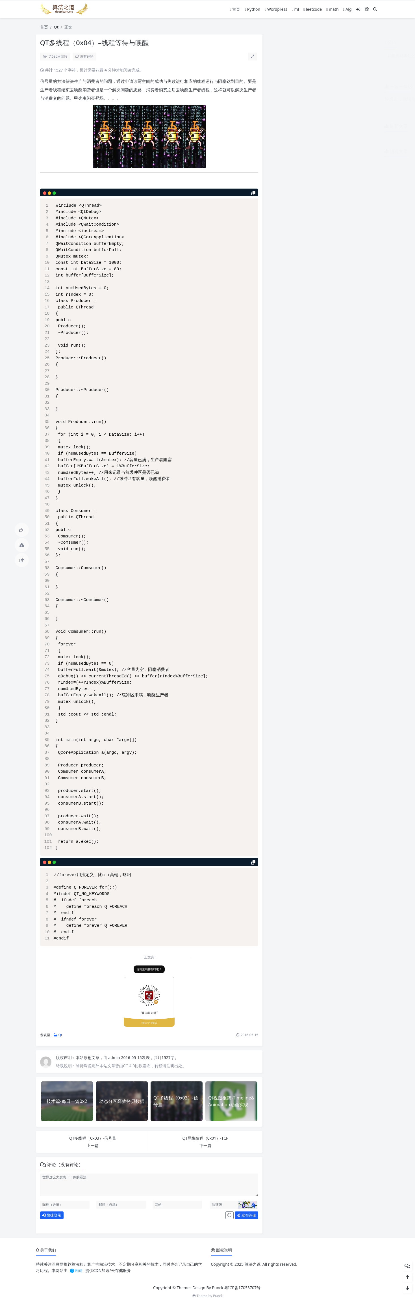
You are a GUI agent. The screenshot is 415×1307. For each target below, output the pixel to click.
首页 (235, 9)
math (332, 9)
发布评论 (246, 1215)
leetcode (312, 9)
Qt (56, 27)
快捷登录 (51, 1215)
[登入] (358, 9)
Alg (347, 9)
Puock (218, 1295)
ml (295, 9)
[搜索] (375, 9)
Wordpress (276, 9)
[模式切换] (366, 9)
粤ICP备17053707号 (242, 1287)
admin (114, 1057)
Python (252, 9)
